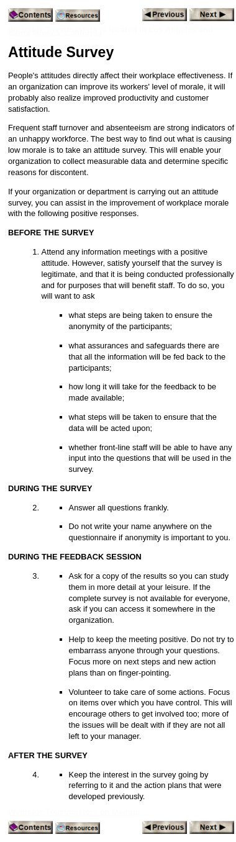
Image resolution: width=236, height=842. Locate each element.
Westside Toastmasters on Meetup (74, 812)
